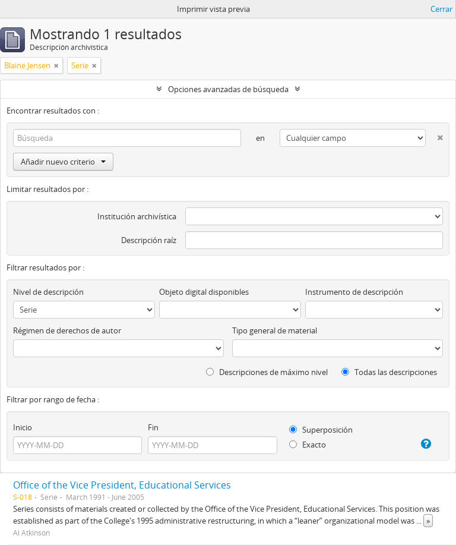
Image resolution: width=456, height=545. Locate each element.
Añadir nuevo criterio (63, 161)
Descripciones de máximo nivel (267, 372)
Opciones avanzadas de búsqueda (228, 89)
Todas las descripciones (389, 372)
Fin (153, 427)
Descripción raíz (148, 240)
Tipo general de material (274, 330)
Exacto (307, 444)
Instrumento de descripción (354, 291)
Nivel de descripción (48, 291)
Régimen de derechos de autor (67, 330)
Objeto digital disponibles (204, 291)
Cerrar (441, 9)
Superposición (321, 429)
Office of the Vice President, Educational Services (122, 485)
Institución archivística (136, 216)
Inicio (22, 427)
